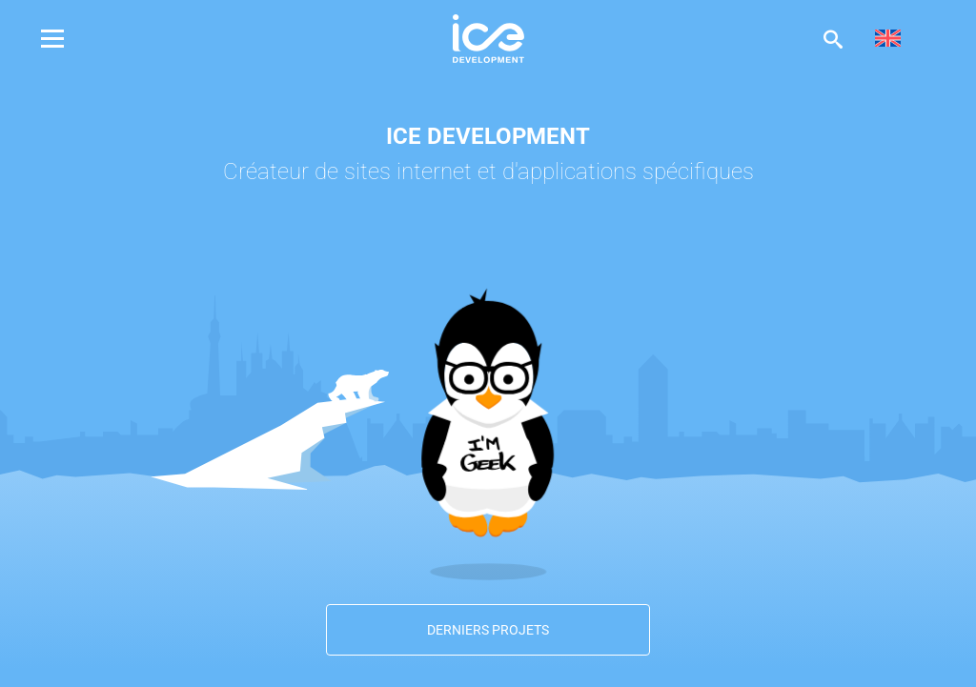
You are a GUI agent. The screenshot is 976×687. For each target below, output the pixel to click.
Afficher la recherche (833, 38)
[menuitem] (887, 38)
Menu (66, 38)
